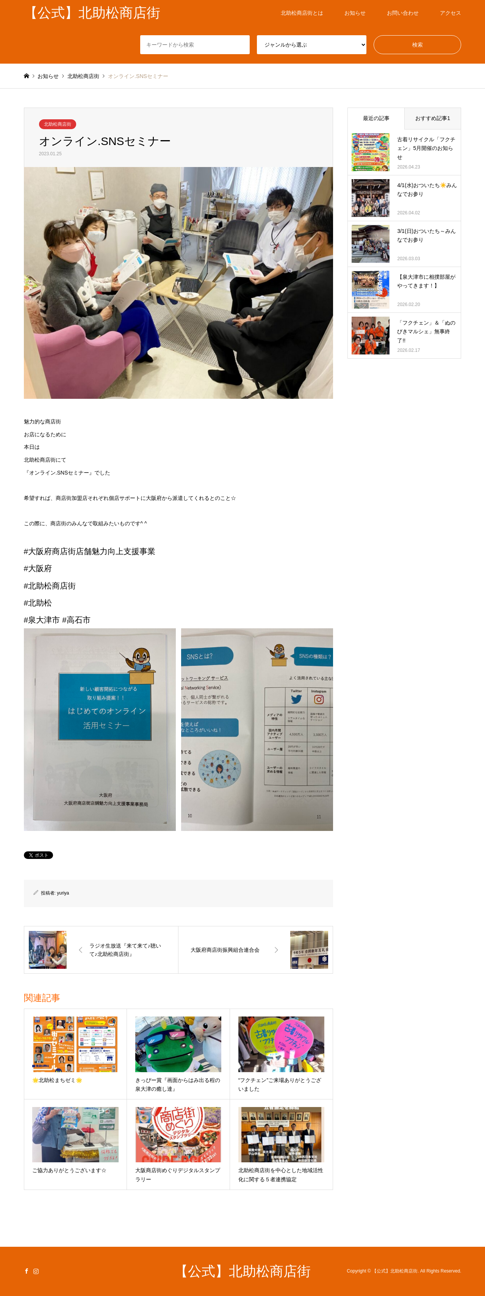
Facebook (26, 1271)
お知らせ (355, 13)
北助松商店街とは (302, 13)
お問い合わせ (403, 13)
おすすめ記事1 (432, 118)
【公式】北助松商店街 (242, 1271)
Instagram (36, 1271)
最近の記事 (376, 118)
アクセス (450, 13)
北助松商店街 (57, 124)
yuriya (63, 893)
